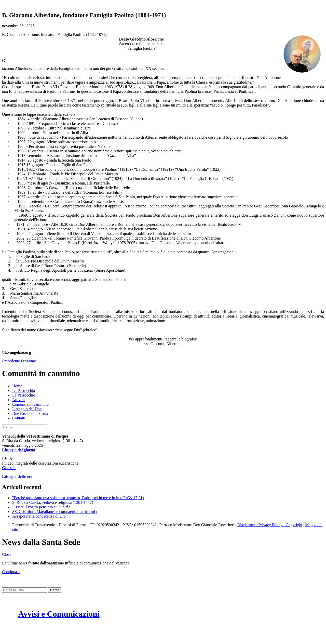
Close (6, 554)
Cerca (54, 590)
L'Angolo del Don (27, 409)
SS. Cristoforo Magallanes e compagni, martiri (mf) (54, 511)
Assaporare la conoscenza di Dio (39, 516)
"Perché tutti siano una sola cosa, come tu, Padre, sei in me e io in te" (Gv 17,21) (78, 498)
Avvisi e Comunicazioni (58, 613)
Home (17, 386)
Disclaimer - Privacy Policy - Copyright (269, 525)
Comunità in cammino (30, 404)
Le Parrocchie (23, 395)
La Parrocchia (23, 390)
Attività (18, 400)
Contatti (18, 418)
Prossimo (28, 361)
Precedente (11, 361)
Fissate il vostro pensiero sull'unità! (41, 507)
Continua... (11, 572)
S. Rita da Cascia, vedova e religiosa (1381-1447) (52, 502)
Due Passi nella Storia (30, 413)
